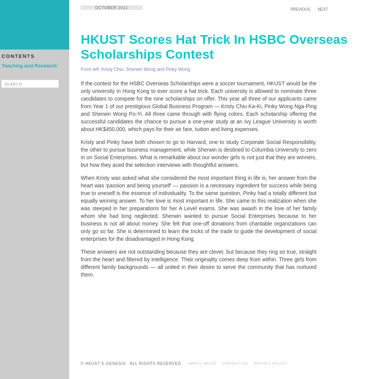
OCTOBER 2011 (111, 8)
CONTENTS (18, 56)
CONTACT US (235, 363)
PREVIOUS (300, 9)
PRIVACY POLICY (270, 363)
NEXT (323, 9)
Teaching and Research (29, 66)
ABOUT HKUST (202, 363)
